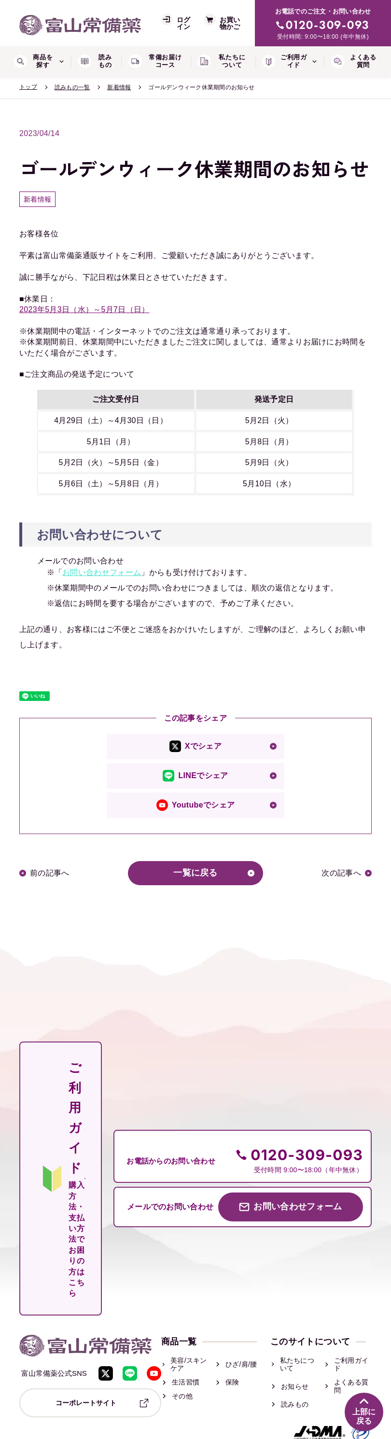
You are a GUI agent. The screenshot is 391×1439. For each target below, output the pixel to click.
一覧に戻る (195, 873)
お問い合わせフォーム (101, 572)
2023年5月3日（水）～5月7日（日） (84, 309)
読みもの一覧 (72, 87)
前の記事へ (50, 873)
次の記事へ (341, 873)
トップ (28, 87)
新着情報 (119, 87)
